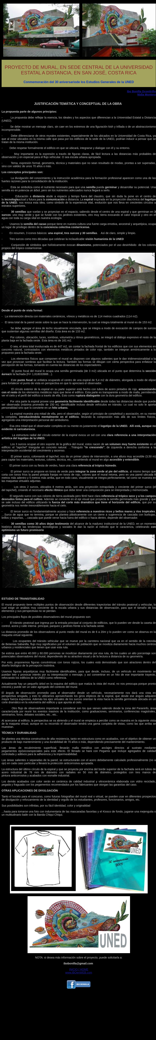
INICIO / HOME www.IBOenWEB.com (78, 971)
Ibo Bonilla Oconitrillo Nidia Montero (141, 93)
